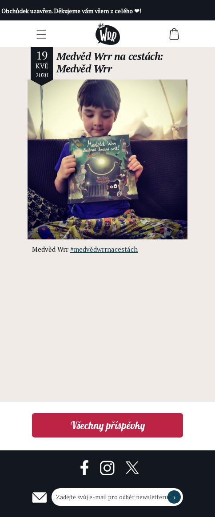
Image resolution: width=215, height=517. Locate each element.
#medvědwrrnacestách (104, 249)
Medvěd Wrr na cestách (108, 56)
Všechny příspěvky (107, 425)
